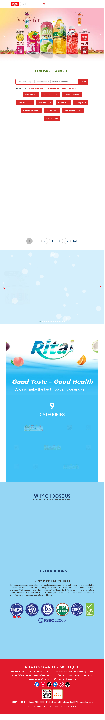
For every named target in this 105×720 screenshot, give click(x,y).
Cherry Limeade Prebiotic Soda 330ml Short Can (86, 221)
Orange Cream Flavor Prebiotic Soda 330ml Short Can (17, 221)
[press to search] (44, 3)
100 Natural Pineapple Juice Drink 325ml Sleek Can (40, 316)
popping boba (53, 88)
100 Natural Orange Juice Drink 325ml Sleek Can (86, 316)
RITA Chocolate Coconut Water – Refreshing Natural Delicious (40, 169)
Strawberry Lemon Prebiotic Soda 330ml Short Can (63, 169)
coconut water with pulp (37, 88)
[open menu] (8, 4)
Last (75, 328)
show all (72, 88)
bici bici (64, 88)
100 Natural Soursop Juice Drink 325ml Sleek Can (18, 316)
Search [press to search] (83, 82)
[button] (4, 35)
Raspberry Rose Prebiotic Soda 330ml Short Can (86, 169)
